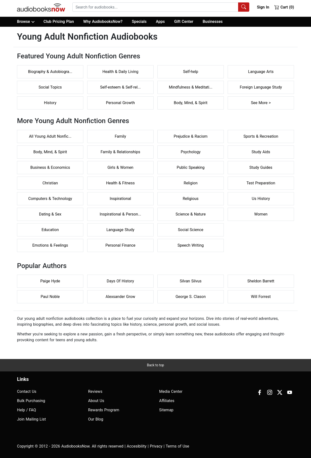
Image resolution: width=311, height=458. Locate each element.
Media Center (170, 391)
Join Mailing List (31, 419)
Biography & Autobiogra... (50, 71)
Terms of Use (177, 446)
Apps (160, 21)
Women (260, 214)
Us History (261, 198)
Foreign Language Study (261, 87)
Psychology (191, 152)
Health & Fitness (120, 183)
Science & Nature (191, 214)
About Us (96, 400)
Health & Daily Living (120, 71)
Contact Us (26, 391)
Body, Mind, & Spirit (190, 102)
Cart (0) (284, 7)
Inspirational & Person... (120, 214)
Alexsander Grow (120, 296)
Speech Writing (191, 245)
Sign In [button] (263, 7)
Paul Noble (50, 296)
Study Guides (260, 167)
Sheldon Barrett (260, 281)
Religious (191, 198)
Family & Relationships (120, 152)
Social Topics (50, 87)
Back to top (155, 365)
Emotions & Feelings (50, 245)
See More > (261, 102)
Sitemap (166, 410)
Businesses (213, 21)
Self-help (190, 71)
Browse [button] (25, 22)
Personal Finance (120, 245)
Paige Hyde (50, 281)
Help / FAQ (26, 410)
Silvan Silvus (191, 281)
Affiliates (166, 400)
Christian (50, 183)
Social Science (190, 229)
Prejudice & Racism (190, 136)
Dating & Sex (50, 214)
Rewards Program (103, 410)
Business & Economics (50, 167)
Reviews (95, 391)
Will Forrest (261, 296)
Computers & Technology (50, 198)
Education (50, 229)
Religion (191, 183)
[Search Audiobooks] (243, 7)
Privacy (156, 446)
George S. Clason (190, 296)
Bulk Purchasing (31, 400)
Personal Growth (120, 102)
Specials (139, 21)
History (50, 102)
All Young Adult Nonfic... (50, 136)
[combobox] (160, 7)
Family (120, 136)
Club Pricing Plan (58, 21)
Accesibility (137, 446)
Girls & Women (120, 167)
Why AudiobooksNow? (102, 21)
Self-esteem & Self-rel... (120, 87)
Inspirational (120, 198)
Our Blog (95, 419)
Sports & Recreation (260, 136)
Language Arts (261, 71)
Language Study (120, 229)
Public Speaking (191, 167)
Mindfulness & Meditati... (190, 87)
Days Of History (120, 281)
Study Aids (260, 152)
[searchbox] (155, 7)
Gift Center (183, 21)
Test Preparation (260, 183)
